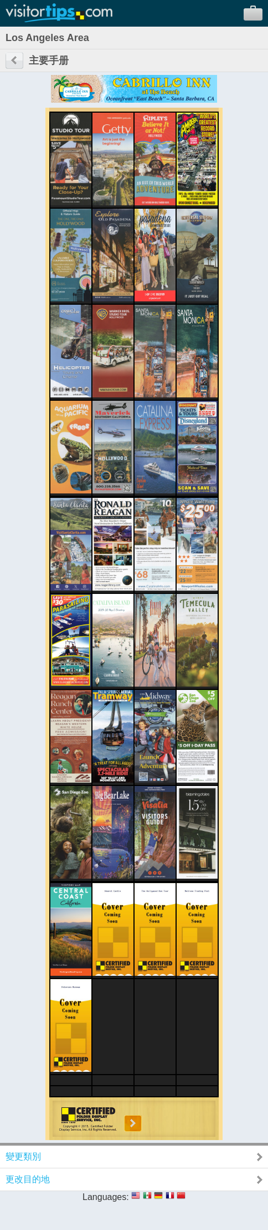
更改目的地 (28, 1179)
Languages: (106, 1197)
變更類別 (23, 1156)
